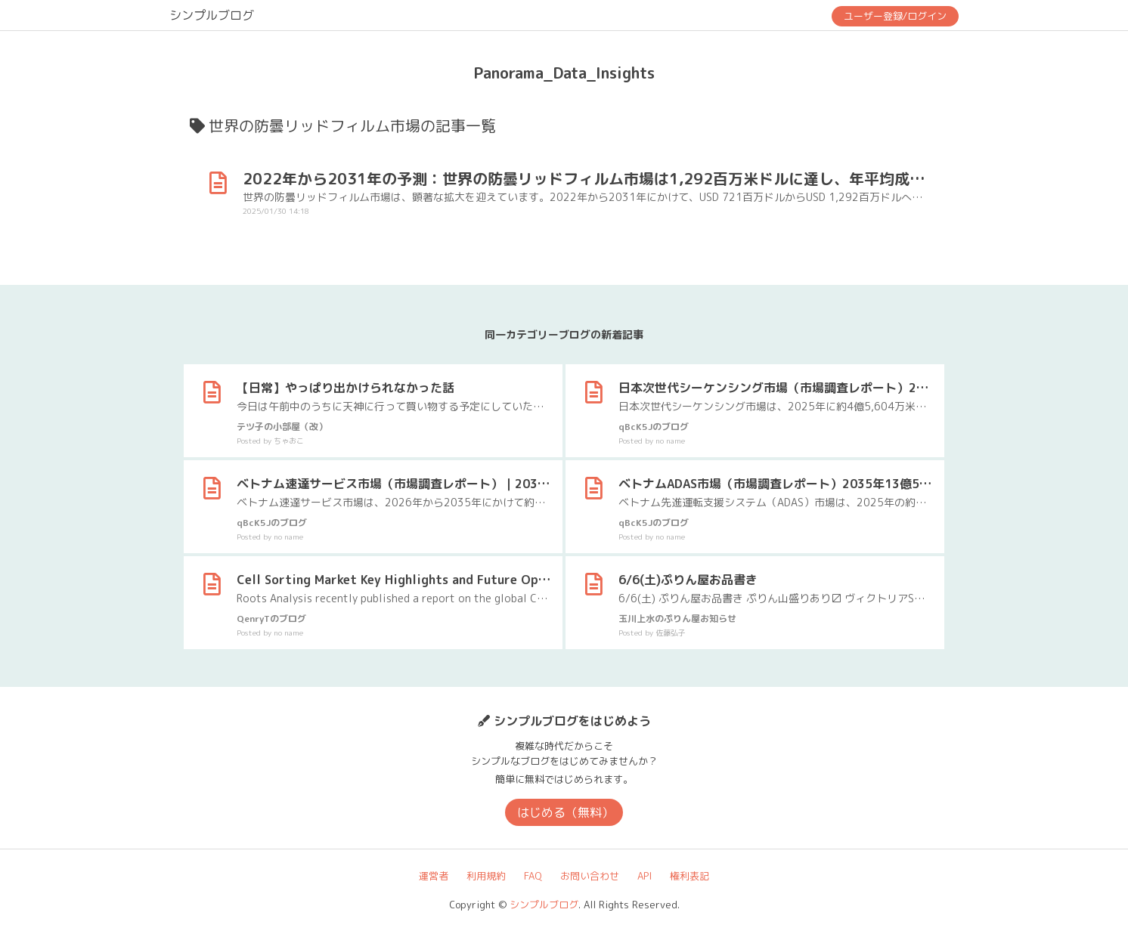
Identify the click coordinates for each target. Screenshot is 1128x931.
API (644, 876)
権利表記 (689, 876)
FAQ (533, 876)
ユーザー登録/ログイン (895, 16)
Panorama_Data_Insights (564, 72)
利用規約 (486, 876)
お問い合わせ (589, 876)
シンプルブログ (211, 15)
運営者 (433, 876)
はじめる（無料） (565, 812)
